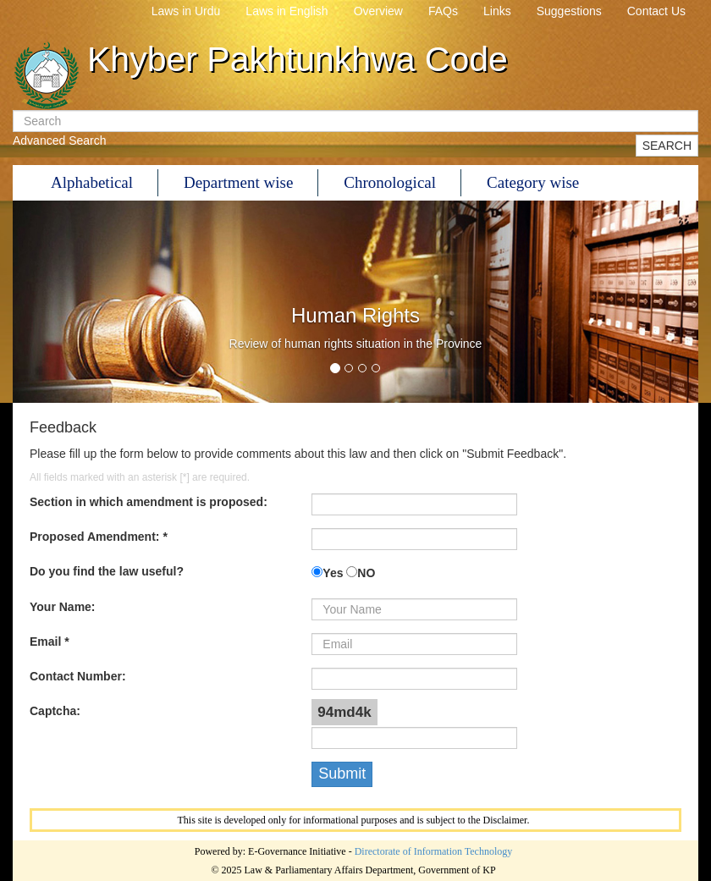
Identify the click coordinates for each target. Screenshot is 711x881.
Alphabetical (92, 182)
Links (497, 11)
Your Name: (63, 607)
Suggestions (569, 11)
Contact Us (656, 11)
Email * (49, 641)
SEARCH (667, 145)
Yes (332, 573)
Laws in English (286, 11)
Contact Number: (78, 676)
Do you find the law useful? (107, 571)
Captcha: (55, 711)
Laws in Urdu (186, 11)
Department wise (238, 182)
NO (366, 573)
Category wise (533, 182)
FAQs (443, 11)
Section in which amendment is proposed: (148, 502)
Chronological (390, 182)
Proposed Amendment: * (99, 536)
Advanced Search (60, 140)
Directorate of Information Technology (434, 851)
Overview (378, 11)
